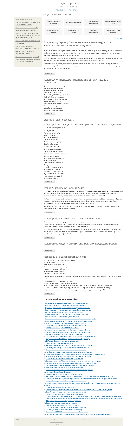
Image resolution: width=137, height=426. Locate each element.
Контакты (52, 419)
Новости (67, 10)
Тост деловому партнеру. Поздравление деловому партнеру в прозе (77, 42)
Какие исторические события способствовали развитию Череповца (69, 330)
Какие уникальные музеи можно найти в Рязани (62, 328)
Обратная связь (86, 419)
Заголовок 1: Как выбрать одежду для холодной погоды (65, 367)
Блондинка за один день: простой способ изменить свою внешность (69, 356)
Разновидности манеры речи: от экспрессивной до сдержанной (68, 347)
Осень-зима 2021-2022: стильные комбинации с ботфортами (67, 412)
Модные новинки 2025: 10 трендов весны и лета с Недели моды (68, 339)
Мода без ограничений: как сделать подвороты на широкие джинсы (69, 332)
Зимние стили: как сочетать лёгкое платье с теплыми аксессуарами (69, 370)
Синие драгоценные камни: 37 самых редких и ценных (64, 359)
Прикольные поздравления (93, 31)
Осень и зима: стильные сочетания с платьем (61, 403)
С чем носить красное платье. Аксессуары (60, 387)
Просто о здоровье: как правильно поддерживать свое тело (66, 407)
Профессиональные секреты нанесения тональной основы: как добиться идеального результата (79, 390)
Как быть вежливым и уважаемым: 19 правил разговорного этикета (69, 352)
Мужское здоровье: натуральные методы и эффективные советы (67, 308)
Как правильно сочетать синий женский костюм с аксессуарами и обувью (71, 363)
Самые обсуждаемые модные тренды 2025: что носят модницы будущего (71, 336)
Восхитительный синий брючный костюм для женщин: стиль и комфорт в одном (73, 361)
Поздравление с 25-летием (73, 31)
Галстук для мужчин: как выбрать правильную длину (64, 409)
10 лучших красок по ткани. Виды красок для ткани (63, 401)
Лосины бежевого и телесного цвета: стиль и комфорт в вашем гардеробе (70, 319)
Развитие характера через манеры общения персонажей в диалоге (69, 345)
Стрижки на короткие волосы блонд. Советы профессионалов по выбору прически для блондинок (27, 35)
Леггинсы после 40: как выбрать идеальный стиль (62, 316)
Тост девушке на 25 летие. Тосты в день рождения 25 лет (72, 218)
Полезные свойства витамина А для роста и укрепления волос (66, 303)
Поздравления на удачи (73, 22)
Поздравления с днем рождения (113, 31)
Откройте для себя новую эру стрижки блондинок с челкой (66, 392)
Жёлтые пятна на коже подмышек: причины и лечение (64, 374)
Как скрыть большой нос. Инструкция (59, 372)
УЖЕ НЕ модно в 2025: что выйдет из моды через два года (66, 323)
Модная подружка (68, 3)
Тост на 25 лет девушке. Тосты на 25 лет (64, 188)
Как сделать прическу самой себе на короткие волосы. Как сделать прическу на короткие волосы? (79, 376)
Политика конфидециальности (56, 421)
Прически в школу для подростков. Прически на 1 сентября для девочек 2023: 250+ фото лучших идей (81, 378)
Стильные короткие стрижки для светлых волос (62, 405)
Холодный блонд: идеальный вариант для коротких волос (66, 381)
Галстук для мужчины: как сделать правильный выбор (64, 394)
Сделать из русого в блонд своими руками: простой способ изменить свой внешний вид (76, 354)
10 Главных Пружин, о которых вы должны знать (62, 341)
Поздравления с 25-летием (53, 31)
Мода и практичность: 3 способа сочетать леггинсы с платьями (67, 314)
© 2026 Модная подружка (21, 419)
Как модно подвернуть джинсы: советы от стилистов (64, 334)
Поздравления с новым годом (112, 22)
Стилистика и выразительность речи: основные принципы (66, 350)
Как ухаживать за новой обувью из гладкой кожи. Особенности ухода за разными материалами (78, 414)
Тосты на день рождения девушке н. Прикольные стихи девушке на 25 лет (81, 243)
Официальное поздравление (93, 22)
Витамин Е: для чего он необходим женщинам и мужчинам (65, 305)
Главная (59, 10)
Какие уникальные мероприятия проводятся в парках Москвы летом (68, 321)
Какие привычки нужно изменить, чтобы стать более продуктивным (68, 310)
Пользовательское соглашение (61, 419)
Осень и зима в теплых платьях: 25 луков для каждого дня (66, 325)
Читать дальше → (49, 73)
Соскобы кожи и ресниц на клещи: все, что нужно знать (64, 312)
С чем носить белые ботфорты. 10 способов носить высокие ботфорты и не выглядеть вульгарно (27, 59)
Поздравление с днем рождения (53, 22)
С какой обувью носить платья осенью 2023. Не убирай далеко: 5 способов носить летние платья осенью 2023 (84, 396)
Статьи (75, 10)
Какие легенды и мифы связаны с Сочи (59, 343)
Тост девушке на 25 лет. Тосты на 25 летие (65, 256)
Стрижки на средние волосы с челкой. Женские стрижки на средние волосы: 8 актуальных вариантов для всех (84, 398)
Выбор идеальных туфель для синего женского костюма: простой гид (70, 365)
